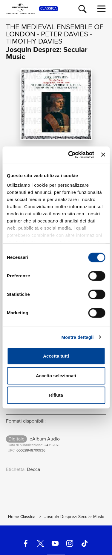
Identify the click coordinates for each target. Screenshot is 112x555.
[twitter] (40, 543)
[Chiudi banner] (103, 155)
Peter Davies (64, 34)
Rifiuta (56, 395)
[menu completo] (101, 8)
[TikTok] (84, 543)
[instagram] (70, 543)
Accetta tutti (56, 355)
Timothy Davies (34, 41)
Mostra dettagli (77, 337)
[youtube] (55, 543)
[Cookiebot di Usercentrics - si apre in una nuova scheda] (70, 155)
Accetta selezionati (56, 375)
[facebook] (26, 543)
